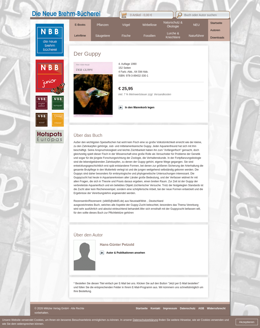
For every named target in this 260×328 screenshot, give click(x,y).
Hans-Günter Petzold (117, 244)
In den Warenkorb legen (140, 107)
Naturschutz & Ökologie (173, 24)
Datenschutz (187, 308)
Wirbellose (149, 25)
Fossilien (149, 35)
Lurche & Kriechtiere (173, 35)
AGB (201, 308)
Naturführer (196, 35)
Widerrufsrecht (216, 308)
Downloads (217, 37)
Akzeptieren (246, 322)
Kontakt (155, 308)
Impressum (170, 308)
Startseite (216, 23)
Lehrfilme (80, 35)
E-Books (80, 24)
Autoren (215, 30)
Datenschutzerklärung (145, 319)
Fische (126, 35)
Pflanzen (103, 25)
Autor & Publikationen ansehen (125, 252)
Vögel (126, 25)
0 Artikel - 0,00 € (141, 15)
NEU (196, 25)
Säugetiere (102, 35)
